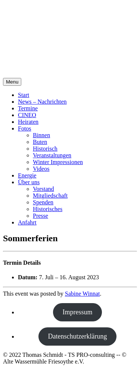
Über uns (29, 182)
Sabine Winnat (82, 293)
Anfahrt (27, 222)
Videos (41, 169)
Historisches (47, 209)
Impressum (78, 312)
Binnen (41, 135)
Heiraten (28, 122)
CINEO (27, 115)
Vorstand (43, 189)
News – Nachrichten (42, 101)
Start (23, 95)
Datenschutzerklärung (77, 336)
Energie (27, 175)
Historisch (45, 148)
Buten (40, 142)
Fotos (24, 128)
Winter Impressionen (58, 162)
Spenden (43, 202)
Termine (28, 108)
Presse (40, 216)
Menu (12, 82)
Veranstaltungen (52, 155)
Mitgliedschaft (50, 195)
